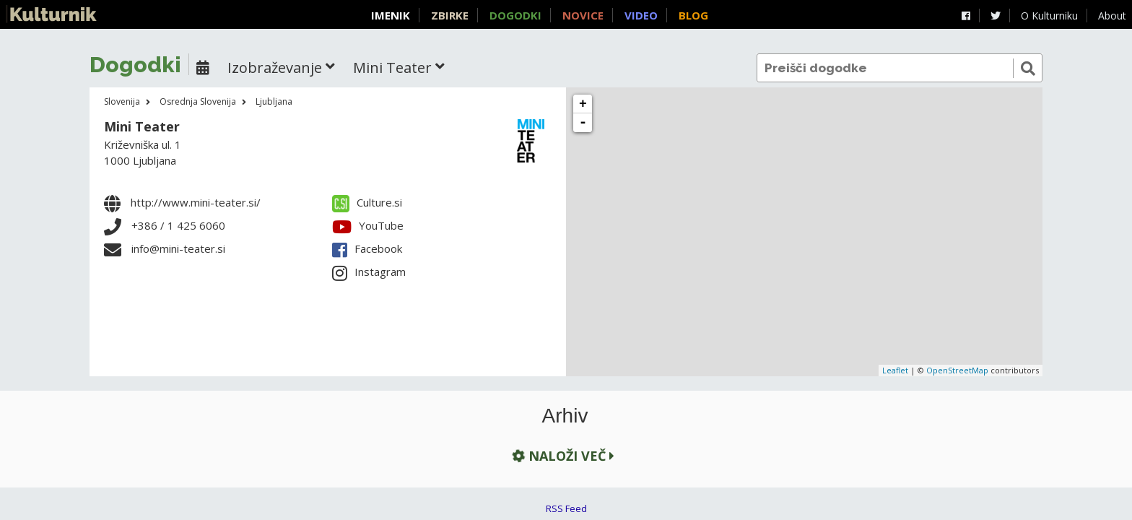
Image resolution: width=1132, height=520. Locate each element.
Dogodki (515, 15)
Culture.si (367, 202)
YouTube (368, 225)
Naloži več (561, 455)
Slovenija (122, 101)
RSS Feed (566, 508)
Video (641, 15)
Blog (693, 15)
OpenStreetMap (957, 370)
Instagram (369, 271)
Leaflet (895, 370)
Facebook (367, 248)
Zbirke (450, 15)
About (1112, 15)
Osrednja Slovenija (198, 101)
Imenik (390, 15)
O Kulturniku (1049, 15)
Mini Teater (142, 126)
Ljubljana (274, 101)
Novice (583, 15)
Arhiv (565, 416)
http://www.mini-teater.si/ (196, 202)
